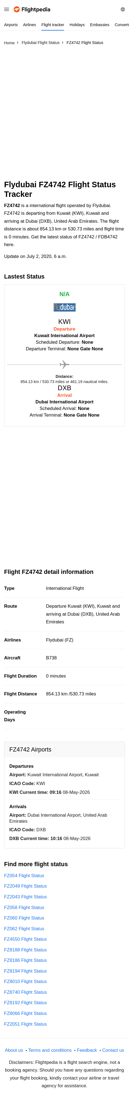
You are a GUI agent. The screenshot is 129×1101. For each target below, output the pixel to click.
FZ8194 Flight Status (25, 971)
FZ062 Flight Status (24, 928)
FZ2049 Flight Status (25, 886)
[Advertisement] (64, 115)
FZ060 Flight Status (24, 918)
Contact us (113, 1050)
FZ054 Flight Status (24, 875)
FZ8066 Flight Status (25, 1013)
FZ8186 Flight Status (25, 960)
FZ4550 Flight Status (25, 939)
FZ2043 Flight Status (25, 896)
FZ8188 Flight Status (25, 950)
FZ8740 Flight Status (25, 992)
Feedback (87, 1050)
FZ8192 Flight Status (25, 1002)
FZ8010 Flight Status (25, 981)
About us (14, 1050)
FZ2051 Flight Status (25, 1024)
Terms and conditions (50, 1050)
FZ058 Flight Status (24, 907)
